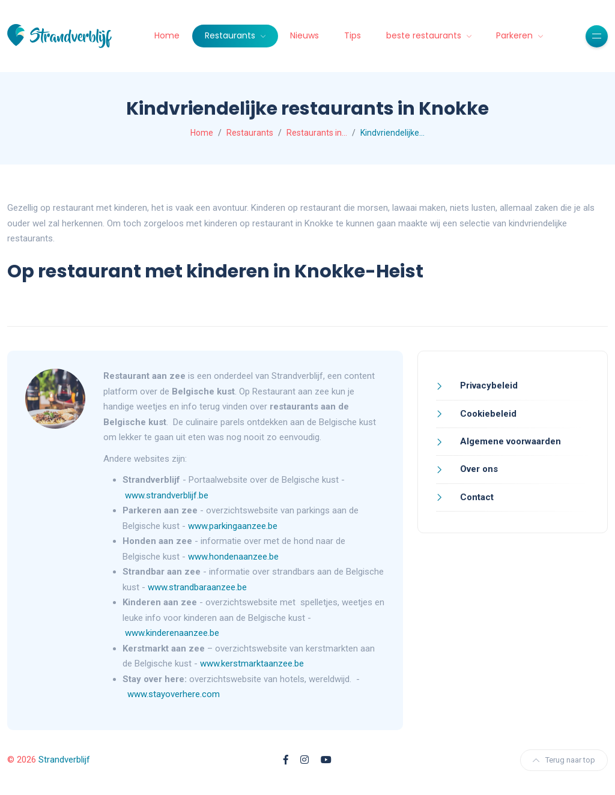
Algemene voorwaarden (509, 441)
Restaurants (231, 35)
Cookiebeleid (487, 413)
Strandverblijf (64, 759)
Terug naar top (564, 759)
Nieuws (304, 35)
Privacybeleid (488, 385)
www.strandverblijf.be (166, 495)
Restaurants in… (316, 133)
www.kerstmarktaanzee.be (252, 663)
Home (167, 35)
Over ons (478, 469)
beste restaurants (425, 35)
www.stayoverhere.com (173, 694)
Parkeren (515, 35)
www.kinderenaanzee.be (172, 632)
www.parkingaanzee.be (234, 526)
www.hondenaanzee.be (233, 556)
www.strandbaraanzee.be (197, 587)
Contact (476, 497)
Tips (352, 35)
